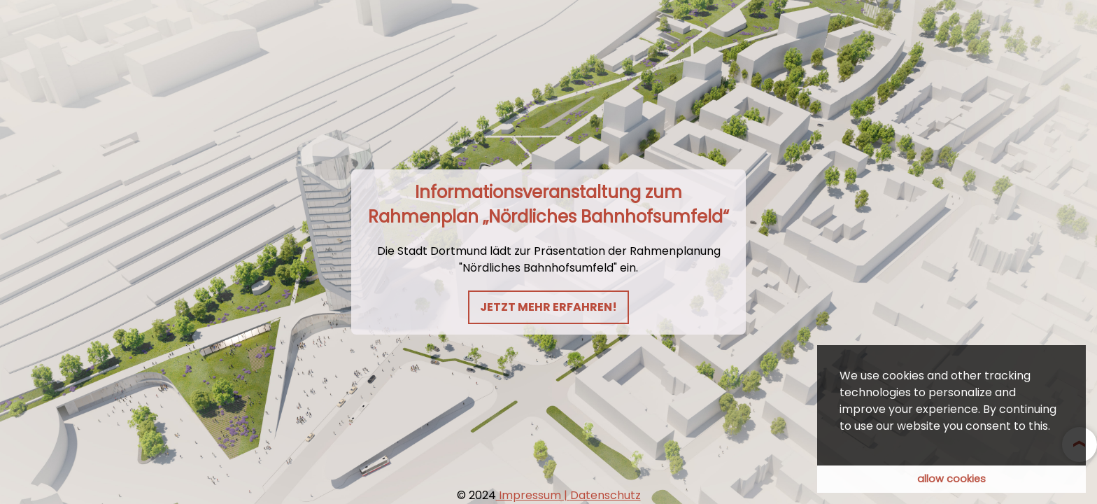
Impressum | (533, 495)
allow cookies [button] (951, 479)
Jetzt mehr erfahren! (548, 307)
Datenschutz (605, 495)
